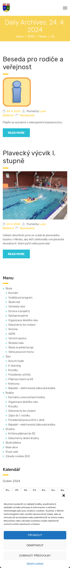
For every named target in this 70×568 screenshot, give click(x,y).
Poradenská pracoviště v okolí (26, 420)
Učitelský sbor (16, 306)
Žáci (8, 356)
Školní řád (14, 302)
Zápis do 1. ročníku (19, 415)
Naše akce (12, 447)
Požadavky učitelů (19, 374)
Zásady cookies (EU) (18, 456)
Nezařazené (27, 115)
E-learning (14, 365)
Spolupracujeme (18, 315)
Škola (9, 288)
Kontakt (13, 293)
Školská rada (16, 343)
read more (16, 132)
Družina (10, 429)
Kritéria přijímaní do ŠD (21, 433)
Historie (13, 329)
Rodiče (10, 392)
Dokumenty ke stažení (21, 324)
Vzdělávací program (20, 297)
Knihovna (13, 383)
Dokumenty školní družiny (23, 438)
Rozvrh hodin (16, 361)
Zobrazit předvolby (35, 555)
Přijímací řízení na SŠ (20, 379)
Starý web (12, 451)
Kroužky (13, 370)
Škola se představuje (20, 347)
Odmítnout (35, 545)
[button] (64, 496)
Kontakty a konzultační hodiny (26, 397)
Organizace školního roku (23, 320)
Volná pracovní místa (21, 352)
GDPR (11, 334)
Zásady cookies (35, 563)
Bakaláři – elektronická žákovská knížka (31, 388)
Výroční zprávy (17, 338)
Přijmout (35, 535)
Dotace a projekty (19, 311)
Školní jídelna (13, 442)
